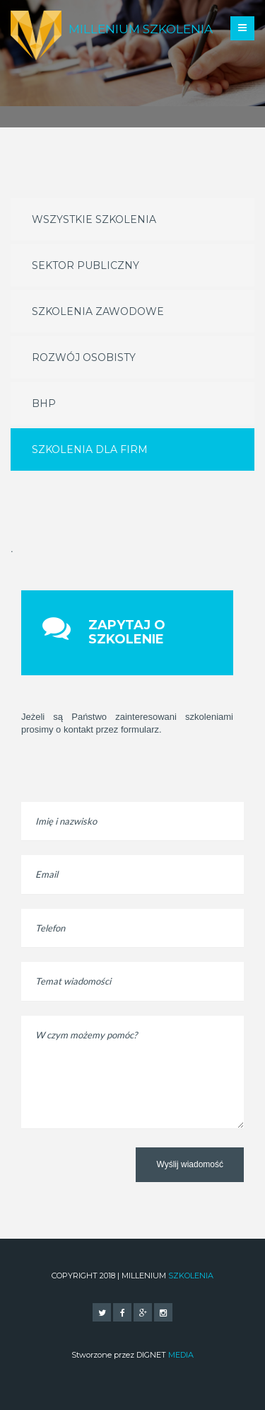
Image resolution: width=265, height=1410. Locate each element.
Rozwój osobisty (84, 357)
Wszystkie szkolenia (94, 219)
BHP (44, 403)
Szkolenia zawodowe (98, 311)
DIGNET (165, 1355)
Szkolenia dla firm (90, 449)
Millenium (141, 29)
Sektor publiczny (85, 265)
